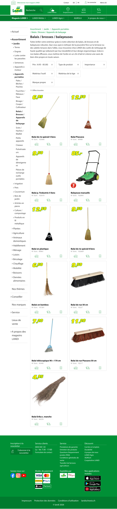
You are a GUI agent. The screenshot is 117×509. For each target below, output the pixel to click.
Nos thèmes (18, 288)
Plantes (16, 228)
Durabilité (88, 449)
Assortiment (19, 39)
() (103, 3)
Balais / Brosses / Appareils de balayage (20, 117)
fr (78, 3)
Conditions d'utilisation (68, 500)
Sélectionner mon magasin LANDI (28, 3)
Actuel (15, 31)
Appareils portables (19, 76)
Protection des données (44, 500)
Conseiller (17, 296)
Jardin (16, 43)
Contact (66, 3)
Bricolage (17, 259)
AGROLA (78, 18)
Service (16, 312)
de (74, 3)
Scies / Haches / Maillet (20, 130)
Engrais (18, 51)
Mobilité (17, 268)
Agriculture (18, 233)
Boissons (17, 272)
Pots (16, 187)
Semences (19, 62)
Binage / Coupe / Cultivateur (21, 104)
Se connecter (91, 2)
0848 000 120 (40, 447)
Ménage (17, 250)
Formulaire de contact (43, 452)
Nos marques (19, 304)
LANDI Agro (57, 18)
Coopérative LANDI (92, 460)
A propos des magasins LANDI (19, 335)
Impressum (27, 500)
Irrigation (19, 183)
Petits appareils (20, 139)
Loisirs (16, 254)
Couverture (20, 191)
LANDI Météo (38, 18)
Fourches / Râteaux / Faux (20, 94)
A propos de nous (96, 18)
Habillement (19, 245)
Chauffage (18, 263)
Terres (17, 47)
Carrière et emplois (92, 447)
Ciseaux (19, 145)
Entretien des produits (68, 449)
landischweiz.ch (88, 500)
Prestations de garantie (69, 447)
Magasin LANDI (19, 18)
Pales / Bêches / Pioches (19, 83)
